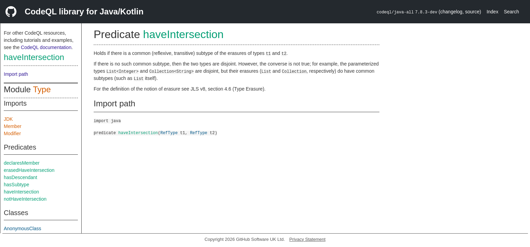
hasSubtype (16, 184)
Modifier (12, 133)
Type (42, 89)
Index (492, 11)
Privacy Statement (307, 239)
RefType (168, 133)
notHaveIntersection (25, 199)
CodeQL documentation (46, 47)
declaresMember (21, 163)
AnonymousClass (22, 228)
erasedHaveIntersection (29, 170)
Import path (16, 74)
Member (12, 126)
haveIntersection (34, 57)
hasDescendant (20, 177)
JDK (8, 119)
